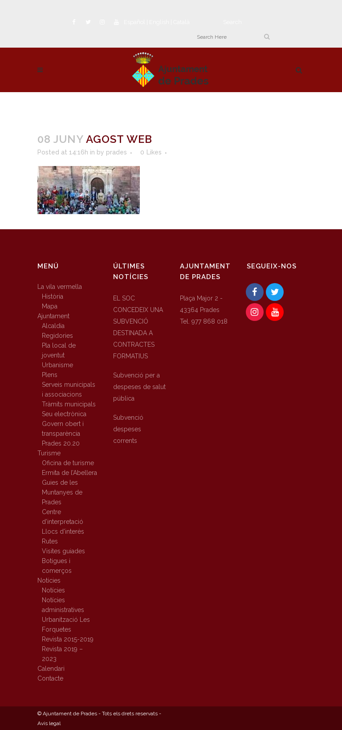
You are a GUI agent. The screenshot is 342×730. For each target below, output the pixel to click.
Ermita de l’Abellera (69, 472)
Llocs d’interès (63, 531)
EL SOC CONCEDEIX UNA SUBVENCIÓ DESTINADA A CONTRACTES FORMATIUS (138, 327)
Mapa (49, 306)
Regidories (57, 335)
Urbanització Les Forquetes (66, 624)
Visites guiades (63, 551)
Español (134, 22)
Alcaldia (53, 325)
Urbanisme (57, 365)
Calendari (51, 668)
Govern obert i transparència (63, 428)
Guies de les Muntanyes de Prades (62, 492)
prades (116, 152)
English (159, 22)
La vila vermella (59, 286)
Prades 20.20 (61, 443)
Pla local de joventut (59, 350)
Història (52, 296)
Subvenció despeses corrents (128, 429)
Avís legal (49, 723)
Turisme (49, 453)
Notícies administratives (63, 604)
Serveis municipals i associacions (68, 389)
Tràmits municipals (69, 404)
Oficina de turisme (68, 462)
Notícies (49, 580)
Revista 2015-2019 (68, 639)
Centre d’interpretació (62, 516)
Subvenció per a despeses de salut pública (139, 387)
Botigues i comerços (57, 565)
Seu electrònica (64, 414)
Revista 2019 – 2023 (62, 653)
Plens (49, 374)
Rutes (50, 541)
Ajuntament (53, 316)
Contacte (50, 678)
